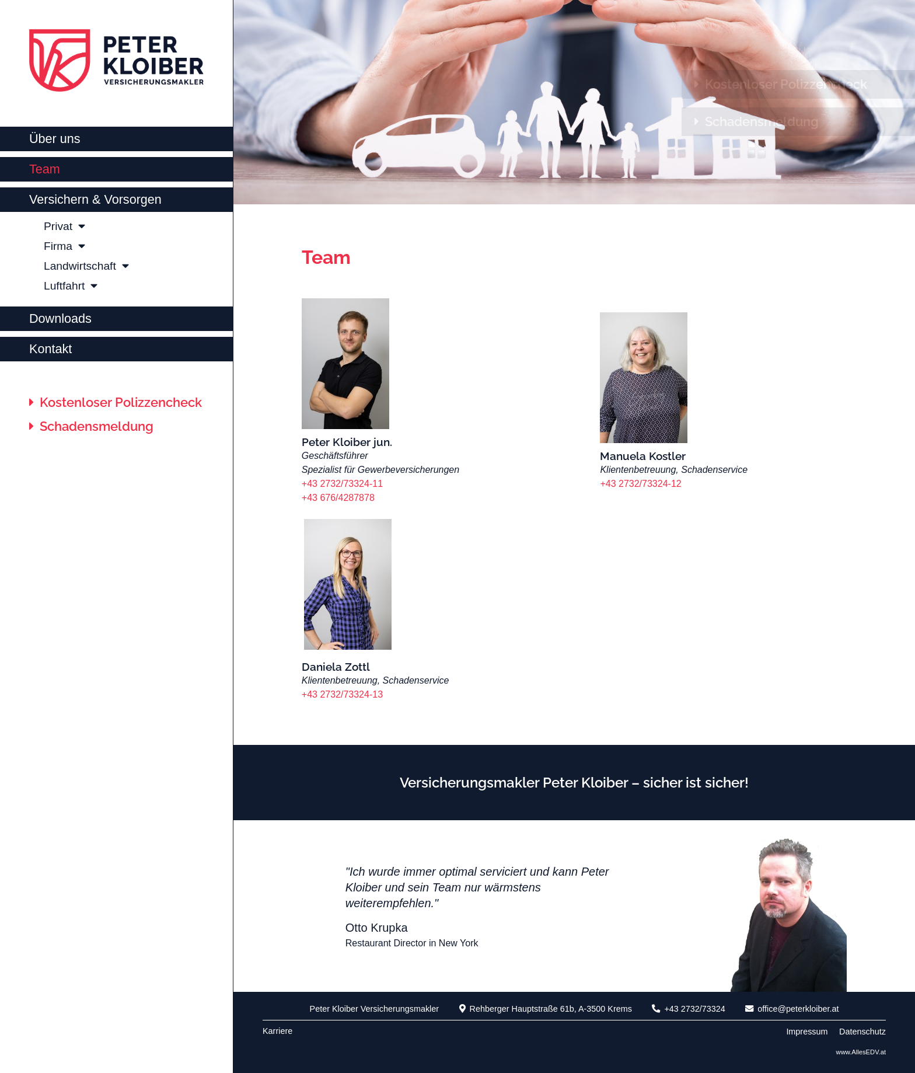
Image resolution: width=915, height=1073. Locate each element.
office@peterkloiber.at (792, 1008)
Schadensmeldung (91, 426)
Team (44, 169)
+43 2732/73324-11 (342, 484)
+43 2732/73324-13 (342, 694)
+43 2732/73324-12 (642, 484)
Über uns (55, 138)
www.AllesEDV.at (861, 1051)
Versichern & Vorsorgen (95, 199)
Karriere (277, 1031)
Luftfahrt (70, 286)
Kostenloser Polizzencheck (115, 402)
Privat (64, 226)
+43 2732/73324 (688, 1008)
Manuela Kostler (643, 456)
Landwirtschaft (86, 266)
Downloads (60, 318)
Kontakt (50, 349)
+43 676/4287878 (338, 498)
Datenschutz (862, 1031)
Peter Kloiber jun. (347, 442)
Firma (64, 246)
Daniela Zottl (336, 666)
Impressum (806, 1031)
